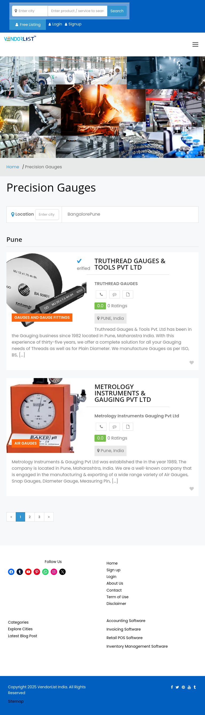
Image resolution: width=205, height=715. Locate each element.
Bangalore (79, 214)
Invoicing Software (124, 629)
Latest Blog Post (22, 636)
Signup (75, 24)
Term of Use (117, 597)
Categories (18, 622)
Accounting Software (126, 620)
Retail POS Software (125, 637)
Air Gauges (25, 443)
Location (22, 214)
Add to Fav (192, 362)
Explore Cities (20, 629)
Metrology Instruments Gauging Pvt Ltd (136, 416)
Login (57, 24)
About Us (115, 583)
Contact (114, 590)
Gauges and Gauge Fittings (42, 317)
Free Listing (28, 24)
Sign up (113, 570)
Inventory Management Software (137, 646)
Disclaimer (116, 603)
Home (13, 167)
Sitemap (16, 701)
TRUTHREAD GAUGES (116, 284)
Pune (95, 214)
